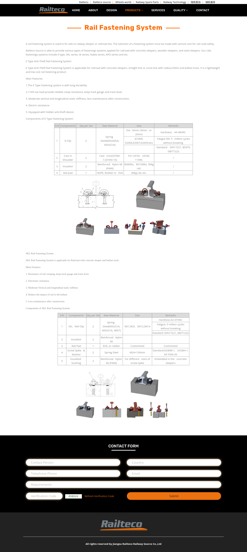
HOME (76, 10)
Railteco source (102, 2)
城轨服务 (210, 2)
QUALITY (180, 10)
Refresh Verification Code (99, 496)
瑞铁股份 (196, 2)
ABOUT (93, 10)
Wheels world (123, 2)
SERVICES (158, 10)
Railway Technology (174, 2)
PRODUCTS (134, 10)
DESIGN (111, 10)
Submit (174, 496)
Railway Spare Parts (147, 2)
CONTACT (202, 10)
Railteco (83, 2)
